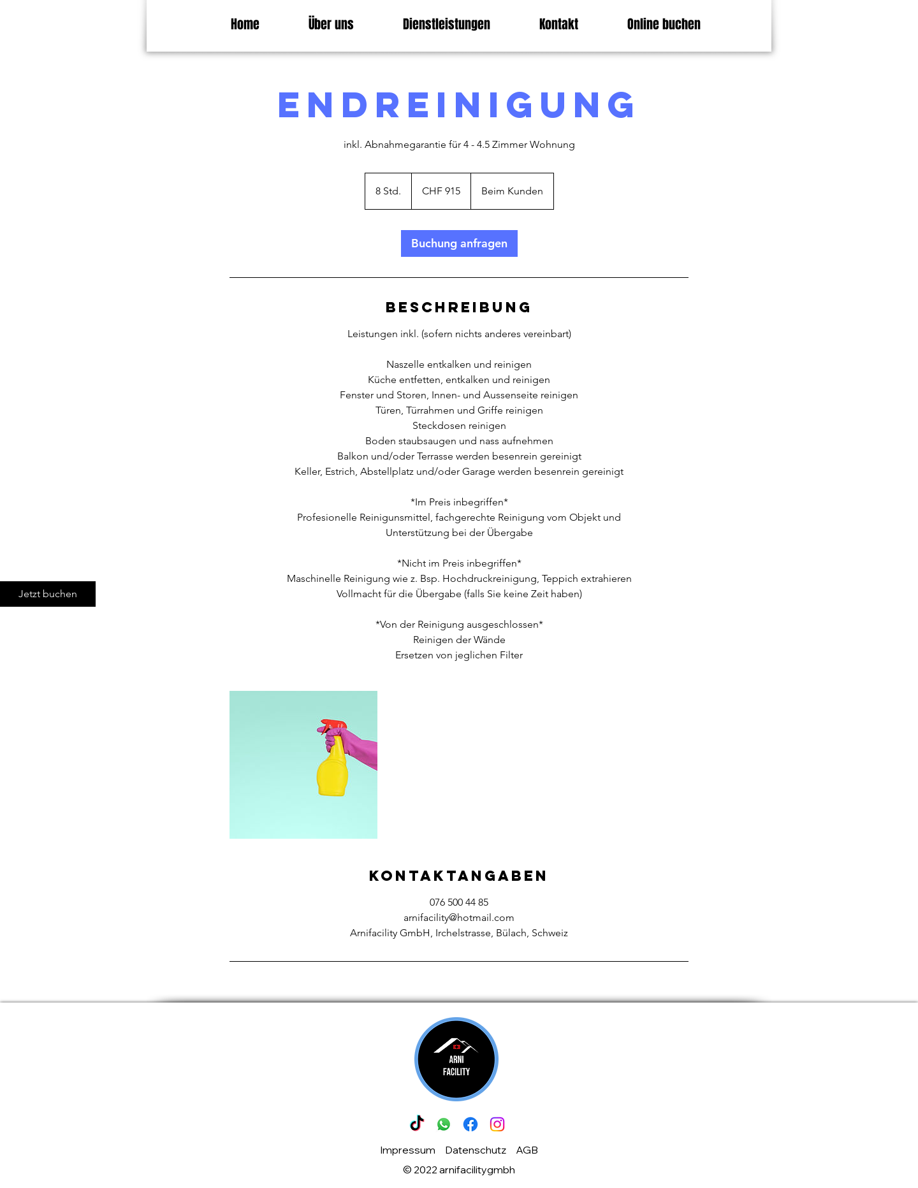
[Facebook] (470, 1124)
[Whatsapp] (443, 1124)
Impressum (407, 1149)
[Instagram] (497, 1124)
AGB (527, 1149)
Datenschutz (475, 1149)
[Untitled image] (303, 765)
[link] (459, 243)
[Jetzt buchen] (48, 594)
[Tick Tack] (416, 1124)
